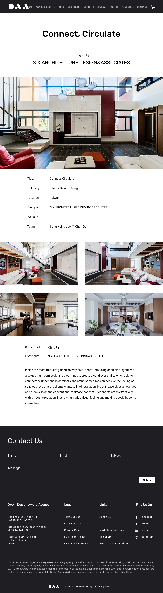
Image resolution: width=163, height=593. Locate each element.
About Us (105, 517)
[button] (153, 6)
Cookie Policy (72, 523)
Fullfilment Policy (75, 536)
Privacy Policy (73, 530)
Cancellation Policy (76, 543)
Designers (105, 536)
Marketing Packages (112, 530)
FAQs (102, 523)
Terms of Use (72, 517)
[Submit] (147, 480)
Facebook (147, 517)
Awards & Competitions (113, 543)
